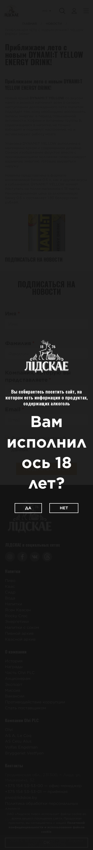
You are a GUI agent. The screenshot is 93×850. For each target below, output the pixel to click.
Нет (64, 508)
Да (28, 508)
